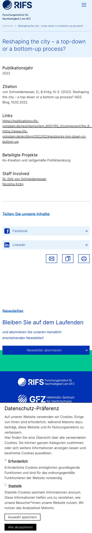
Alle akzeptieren (20, 527)
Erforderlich (18, 461)
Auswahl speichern (22, 517)
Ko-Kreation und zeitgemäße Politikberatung (36, 160)
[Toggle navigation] (84, 5)
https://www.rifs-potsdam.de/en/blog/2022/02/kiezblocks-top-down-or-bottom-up (44, 136)
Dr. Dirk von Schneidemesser (24, 179)
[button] (67, 258)
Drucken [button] (84, 258)
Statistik (15, 486)
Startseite (7, 25)
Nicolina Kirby (13, 184)
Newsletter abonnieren (44, 350)
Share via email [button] (51, 258)
